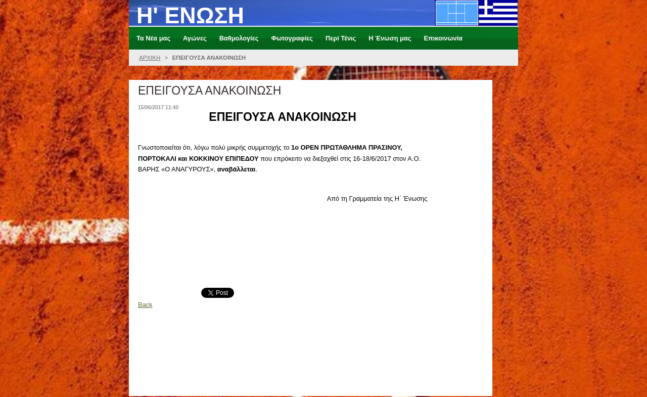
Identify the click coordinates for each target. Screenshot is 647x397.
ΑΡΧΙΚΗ (149, 58)
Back (145, 304)
